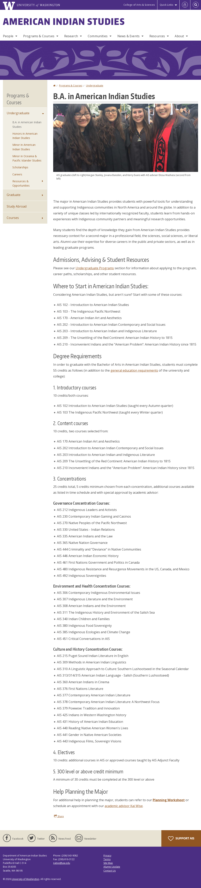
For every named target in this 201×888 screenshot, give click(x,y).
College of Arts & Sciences (139, 4)
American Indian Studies (64, 21)
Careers (17, 174)
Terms (107, 859)
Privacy (107, 855)
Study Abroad (16, 206)
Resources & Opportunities (21, 183)
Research (71, 36)
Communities (98, 36)
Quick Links (166, 4)
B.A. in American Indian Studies (26, 124)
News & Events (128, 36)
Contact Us (109, 870)
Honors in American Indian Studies (24, 136)
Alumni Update (111, 866)
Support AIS (181, 838)
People (8, 36)
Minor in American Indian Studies (24, 147)
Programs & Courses (38, 36)
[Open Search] (195, 5)
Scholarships (20, 167)
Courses (13, 218)
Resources (157, 36)
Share (59, 816)
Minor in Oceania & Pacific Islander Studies (26, 158)
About (179, 36)
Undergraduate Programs (95, 268)
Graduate (13, 195)
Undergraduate (94, 85)
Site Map (108, 863)
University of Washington (25, 879)
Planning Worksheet (169, 800)
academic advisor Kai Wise (124, 806)
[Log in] (185, 5)
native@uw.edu (61, 863)
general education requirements (134, 370)
